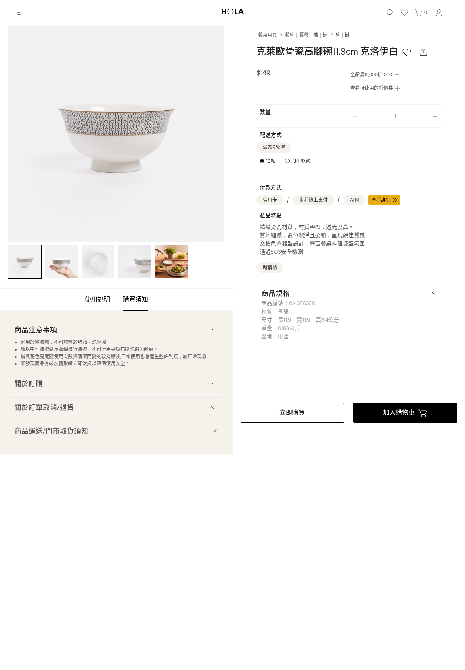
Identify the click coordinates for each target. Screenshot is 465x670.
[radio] (267, 161)
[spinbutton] (395, 116)
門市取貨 (300, 161)
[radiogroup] (284, 161)
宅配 (270, 161)
